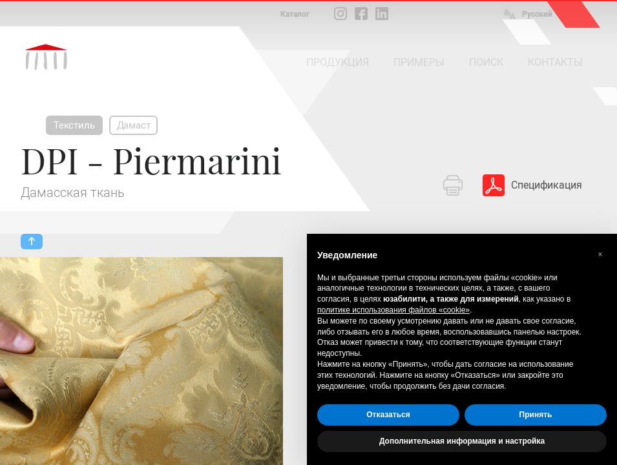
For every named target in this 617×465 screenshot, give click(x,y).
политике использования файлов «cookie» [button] (393, 310)
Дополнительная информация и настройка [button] (462, 441)
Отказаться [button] (388, 414)
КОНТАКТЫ (555, 62)
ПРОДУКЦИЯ (337, 62)
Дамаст (134, 125)
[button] (600, 254)
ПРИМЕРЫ (418, 62)
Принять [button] (535, 414)
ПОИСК (486, 62)
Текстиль (74, 125)
